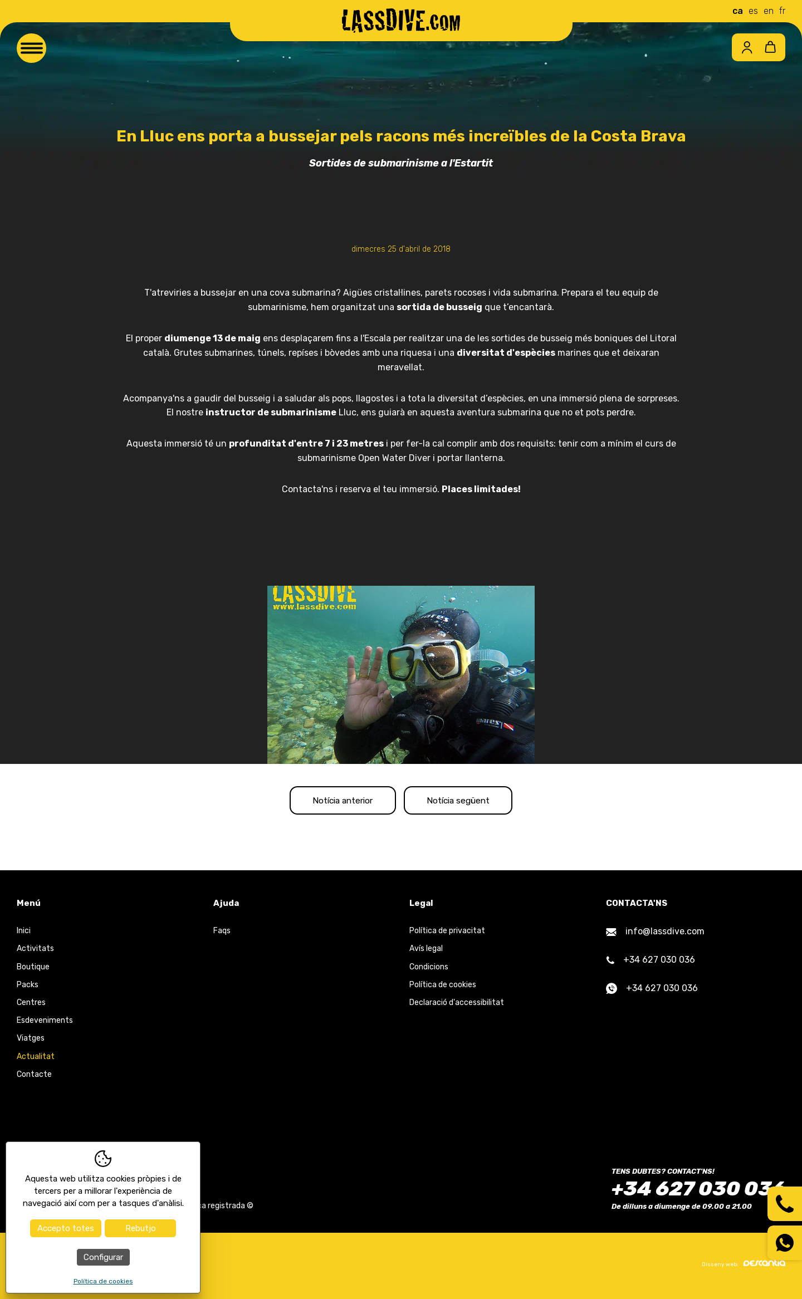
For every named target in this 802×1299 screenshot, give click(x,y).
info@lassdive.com (655, 934)
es (753, 11)
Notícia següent (466, 801)
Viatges (31, 1041)
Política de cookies (442, 987)
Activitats (35, 952)
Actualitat (36, 1059)
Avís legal (426, 952)
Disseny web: (743, 1266)
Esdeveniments (45, 1023)
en (769, 11)
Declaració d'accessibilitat (456, 1006)
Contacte (34, 1077)
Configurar (103, 1257)
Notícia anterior (335, 801)
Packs (27, 987)
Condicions (428, 969)
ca (737, 11)
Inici (24, 934)
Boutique (33, 969)
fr (782, 11)
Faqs (222, 934)
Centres (31, 1006)
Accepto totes (65, 1228)
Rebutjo (140, 1228)
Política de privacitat (447, 934)
